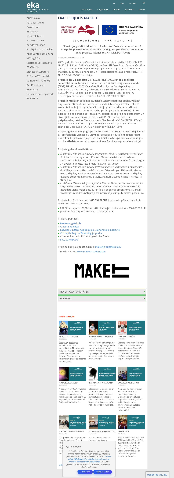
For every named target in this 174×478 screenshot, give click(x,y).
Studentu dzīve (35, 40)
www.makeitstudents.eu (91, 251)
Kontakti (132, 3)
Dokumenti (33, 27)
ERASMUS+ (33, 67)
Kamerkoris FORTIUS (38, 80)
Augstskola (102, 9)
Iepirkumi (32, 98)
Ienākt (142, 9)
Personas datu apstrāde (40, 94)
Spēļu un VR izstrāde (38, 76)
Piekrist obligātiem (102, 472)
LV (114, 3)
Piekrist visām (85, 472)
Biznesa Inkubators (38, 71)
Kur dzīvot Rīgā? (36, 45)
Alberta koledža (69, 226)
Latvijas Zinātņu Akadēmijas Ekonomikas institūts (90, 229)
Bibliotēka (32, 31)
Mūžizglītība (33, 58)
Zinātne (116, 9)
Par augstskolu (35, 22)
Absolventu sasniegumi (40, 53)
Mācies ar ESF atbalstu (39, 62)
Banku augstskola (70, 223)
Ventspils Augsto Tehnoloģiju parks (81, 233)
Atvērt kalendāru (67, 317)
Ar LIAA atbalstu (36, 85)
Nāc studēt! (86, 9)
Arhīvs (62, 465)
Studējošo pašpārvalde (40, 49)
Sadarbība (129, 9)
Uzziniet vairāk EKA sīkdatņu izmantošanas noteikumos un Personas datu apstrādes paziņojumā (89, 459)
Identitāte (32, 89)
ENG (122, 3)
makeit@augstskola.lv (108, 246)
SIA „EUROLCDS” (69, 239)
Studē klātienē (35, 36)
